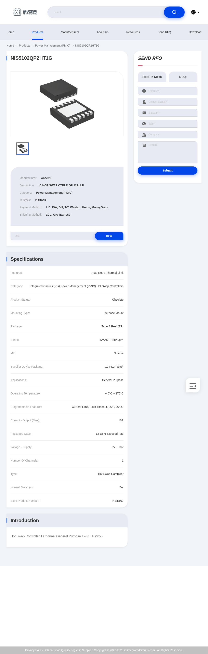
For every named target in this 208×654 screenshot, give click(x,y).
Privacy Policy (185, 622)
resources (133, 32)
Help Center (184, 631)
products (37, 32)
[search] (174, 12)
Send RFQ (164, 32)
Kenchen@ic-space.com (30, 613)
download (195, 32)
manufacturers (70, 32)
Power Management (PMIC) (52, 45)
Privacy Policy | (34, 650)
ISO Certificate (186, 605)
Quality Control (186, 613)
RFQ (109, 235)
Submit (167, 170)
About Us (103, 32)
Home (10, 32)
